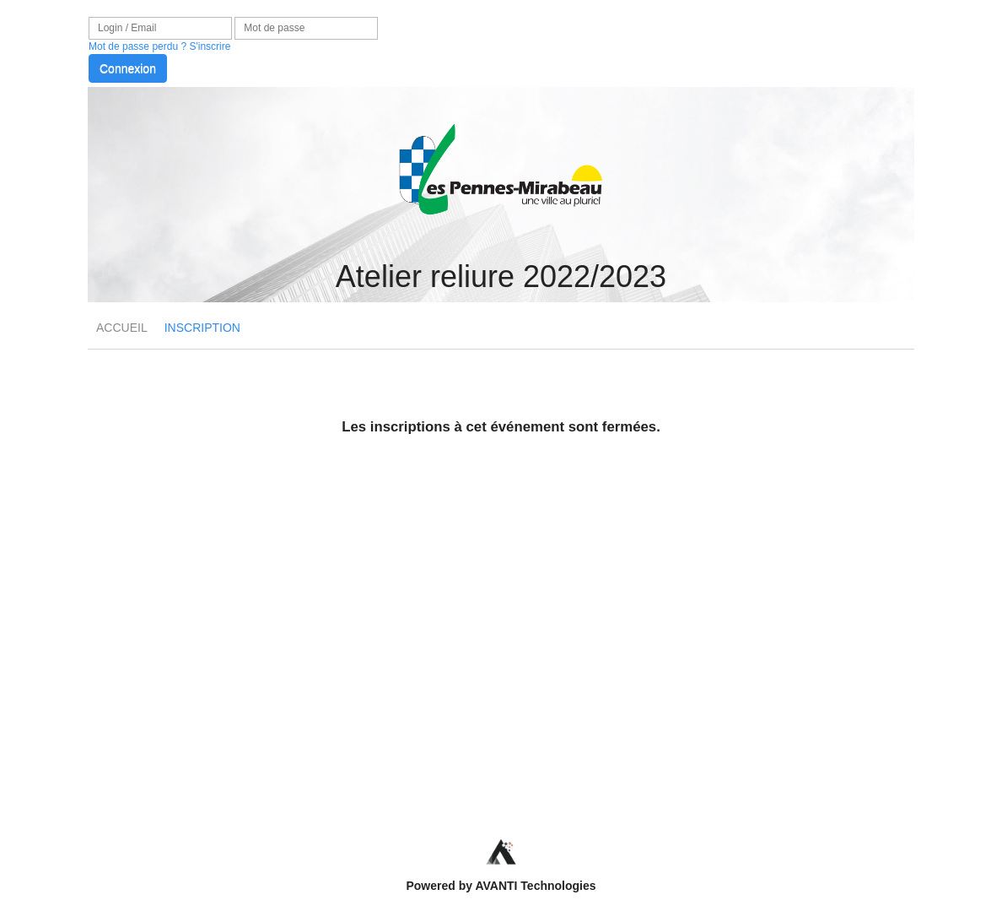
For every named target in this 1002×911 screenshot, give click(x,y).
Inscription (202, 327)
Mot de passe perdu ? (137, 46)
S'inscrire (209, 46)
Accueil (122, 327)
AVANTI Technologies (535, 885)
